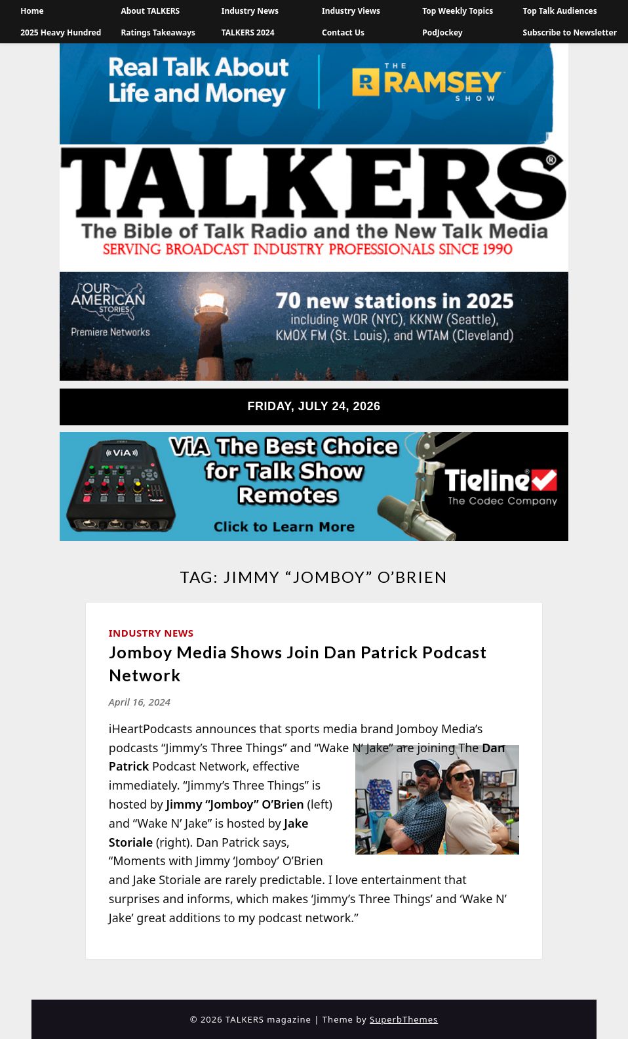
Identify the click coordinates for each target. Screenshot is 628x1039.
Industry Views (351, 10)
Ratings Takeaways (158, 32)
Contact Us (343, 32)
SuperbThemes (404, 1019)
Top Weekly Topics (457, 10)
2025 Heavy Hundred (60, 32)
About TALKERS (150, 10)
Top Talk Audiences (560, 10)
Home (32, 10)
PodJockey (442, 32)
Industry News (250, 10)
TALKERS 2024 (248, 32)
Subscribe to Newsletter (570, 32)
